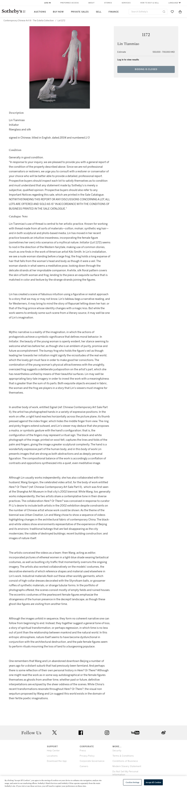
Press (83, 750)
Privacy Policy (87, 756)
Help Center (53, 750)
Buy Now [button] (58, 12)
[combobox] (148, 12)
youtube (135, 732)
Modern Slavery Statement (127, 766)
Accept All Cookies (153, 782)
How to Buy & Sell (149, 3)
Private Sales (80, 12)
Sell (98, 12)
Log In (47, 3)
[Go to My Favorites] (172, 12)
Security (117, 750)
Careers (84, 766)
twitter (54, 732)
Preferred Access (69, 3)
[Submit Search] (164, 11)
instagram (107, 732)
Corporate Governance (92, 761)
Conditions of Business (125, 761)
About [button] (91, 3)
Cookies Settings (132, 782)
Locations (52, 756)
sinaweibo (163, 732)
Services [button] (126, 3)
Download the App (57, 761)
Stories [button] (108, 3)
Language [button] (173, 3)
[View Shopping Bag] (180, 12)
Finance (114, 12)
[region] (93, 782)
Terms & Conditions (123, 756)
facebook (81, 732)
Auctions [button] (40, 12)
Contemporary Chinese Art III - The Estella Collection (28, 20)
